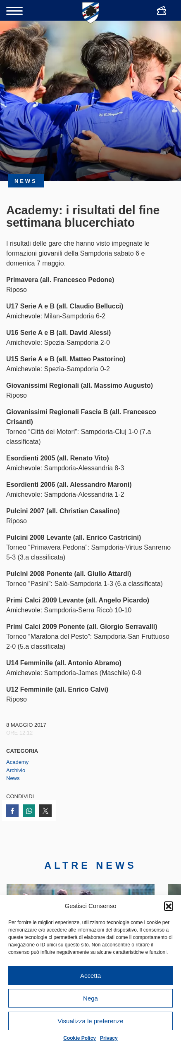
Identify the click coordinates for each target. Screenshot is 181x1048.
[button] (168, 906)
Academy (17, 762)
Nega (90, 998)
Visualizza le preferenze (91, 1020)
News (13, 778)
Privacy (109, 1038)
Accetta (90, 975)
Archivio (15, 770)
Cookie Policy (79, 1038)
